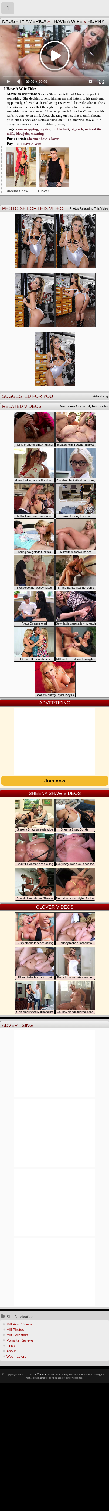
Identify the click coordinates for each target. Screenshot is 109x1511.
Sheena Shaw (37, 139)
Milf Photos (15, 1330)
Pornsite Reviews (19, 1340)
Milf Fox (54, 8)
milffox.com (40, 1374)
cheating (37, 134)
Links (10, 1346)
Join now (54, 780)
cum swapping (27, 129)
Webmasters (16, 1356)
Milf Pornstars (17, 1335)
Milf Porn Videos (19, 1324)
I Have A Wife (67, 21)
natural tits (93, 129)
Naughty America (24, 21)
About (11, 1351)
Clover (54, 139)
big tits (45, 129)
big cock (77, 129)
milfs (10, 134)
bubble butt (60, 129)
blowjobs (22, 134)
